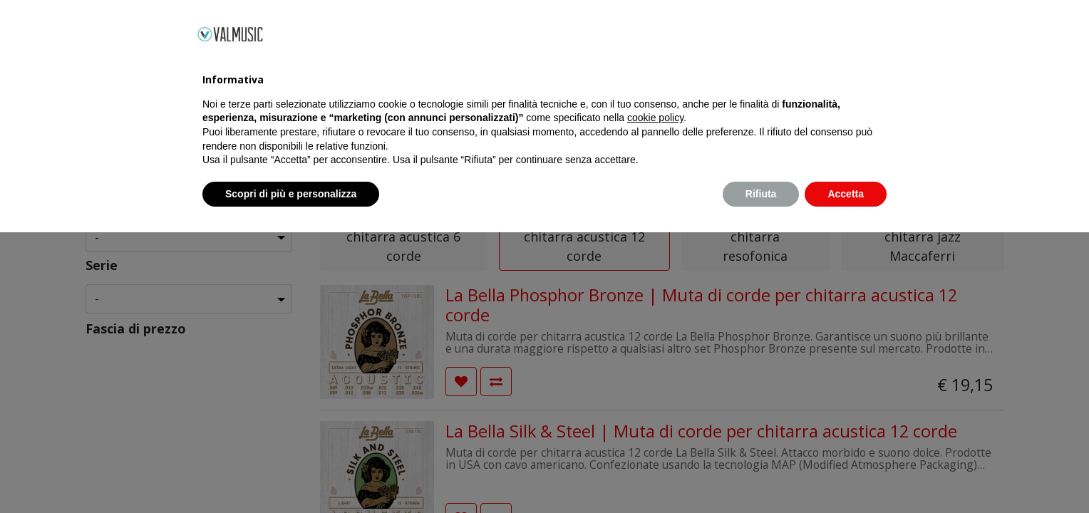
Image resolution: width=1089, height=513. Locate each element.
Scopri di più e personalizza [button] (290, 474)
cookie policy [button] (655, 398)
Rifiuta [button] (761, 474)
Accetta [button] (845, 474)
